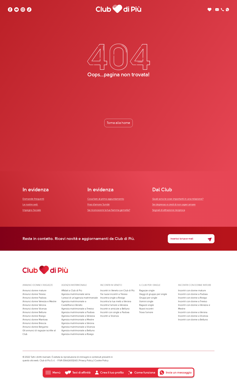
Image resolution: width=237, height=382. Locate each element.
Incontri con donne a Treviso (192, 301)
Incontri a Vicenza (109, 316)
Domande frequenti (33, 199)
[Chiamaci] (222, 8)
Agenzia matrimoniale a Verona (77, 323)
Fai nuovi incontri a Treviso (114, 294)
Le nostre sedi (30, 204)
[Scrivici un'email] (217, 8)
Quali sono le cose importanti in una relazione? (177, 199)
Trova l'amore (146, 312)
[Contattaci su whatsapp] (227, 8)
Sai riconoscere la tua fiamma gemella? (108, 210)
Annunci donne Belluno (34, 312)
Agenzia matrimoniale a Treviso (77, 308)
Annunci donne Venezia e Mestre (39, 301)
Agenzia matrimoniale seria (75, 294)
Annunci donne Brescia (34, 323)
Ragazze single (147, 290)
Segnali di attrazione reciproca (168, 210)
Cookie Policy (101, 360)
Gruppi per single (148, 297)
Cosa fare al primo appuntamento (105, 199)
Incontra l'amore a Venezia (114, 305)
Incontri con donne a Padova (193, 294)
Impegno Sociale (32, 210)
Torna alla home (118, 123)
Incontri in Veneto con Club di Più (117, 290)
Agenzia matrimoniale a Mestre (77, 319)
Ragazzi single (146, 305)
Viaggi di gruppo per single (153, 294)
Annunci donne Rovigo (34, 316)
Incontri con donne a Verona (192, 312)
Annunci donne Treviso (34, 294)
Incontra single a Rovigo (112, 297)
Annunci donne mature (34, 290)
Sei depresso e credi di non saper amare (174, 204)
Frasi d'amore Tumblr (98, 204)
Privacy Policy (86, 360)
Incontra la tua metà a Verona (115, 301)
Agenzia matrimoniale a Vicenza (78, 327)
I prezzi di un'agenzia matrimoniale (79, 297)
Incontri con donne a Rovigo (192, 297)
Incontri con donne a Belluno (193, 319)
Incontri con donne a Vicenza (193, 316)
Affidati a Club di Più (71, 290)
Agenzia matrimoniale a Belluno (77, 330)
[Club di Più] (118, 8)
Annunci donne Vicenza (35, 308)
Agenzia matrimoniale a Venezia (78, 316)
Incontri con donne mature (192, 290)
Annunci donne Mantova (35, 319)
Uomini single (146, 301)
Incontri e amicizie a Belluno (115, 308)
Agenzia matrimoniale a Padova (77, 312)
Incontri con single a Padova (115, 312)
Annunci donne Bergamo (35, 327)
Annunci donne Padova (34, 297)
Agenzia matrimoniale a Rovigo (77, 334)
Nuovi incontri (146, 308)
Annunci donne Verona (34, 305)
